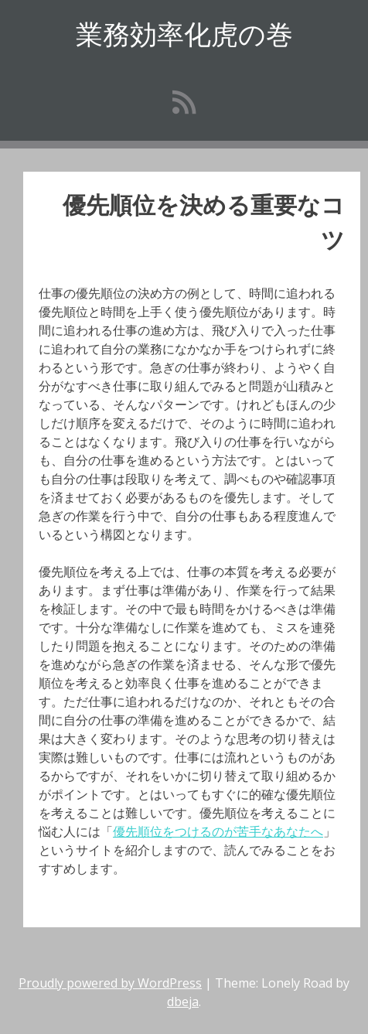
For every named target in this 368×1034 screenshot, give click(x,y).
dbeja (183, 1001)
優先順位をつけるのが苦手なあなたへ (218, 831)
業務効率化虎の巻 (184, 33)
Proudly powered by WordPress (110, 982)
